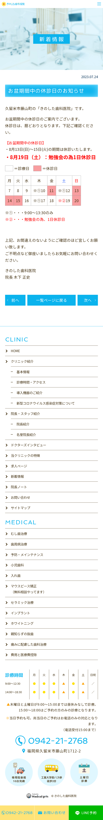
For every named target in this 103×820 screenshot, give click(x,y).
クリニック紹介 (22, 361)
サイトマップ (20, 507)
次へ (88, 300)
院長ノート (19, 486)
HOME (15, 350)
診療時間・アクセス (31, 382)
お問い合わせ (20, 497)
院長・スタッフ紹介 (25, 413)
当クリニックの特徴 (25, 455)
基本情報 (23, 371)
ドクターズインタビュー (28, 444)
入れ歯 (16, 575)
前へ (15, 300)
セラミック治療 (22, 602)
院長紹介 (23, 424)
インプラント (20, 612)
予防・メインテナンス (27, 554)
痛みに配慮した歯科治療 (28, 644)
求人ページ (19, 466)
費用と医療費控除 (24, 654)
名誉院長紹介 (26, 434)
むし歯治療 (19, 533)
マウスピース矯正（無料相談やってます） (28, 589)
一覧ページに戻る (51, 300)
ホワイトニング (22, 623)
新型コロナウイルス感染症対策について (46, 403)
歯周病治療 (19, 544)
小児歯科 (17, 564)
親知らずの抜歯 (22, 633)
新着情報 (17, 476)
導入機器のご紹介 (29, 392)
